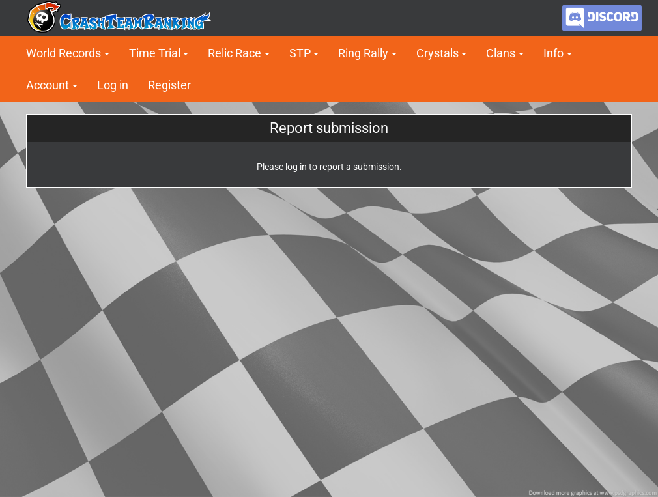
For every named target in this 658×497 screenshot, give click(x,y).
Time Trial (154, 53)
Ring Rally (363, 53)
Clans (500, 53)
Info (553, 53)
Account (47, 85)
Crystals (437, 53)
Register (169, 85)
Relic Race (234, 53)
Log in (112, 85)
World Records (63, 53)
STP (300, 53)
